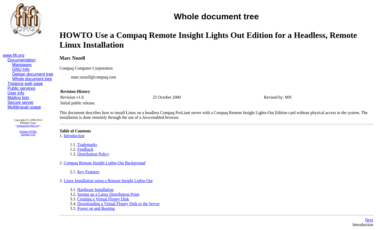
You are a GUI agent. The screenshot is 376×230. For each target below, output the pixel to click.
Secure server (21, 102)
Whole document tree (32, 79)
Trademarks (87, 144)
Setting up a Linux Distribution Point (108, 194)
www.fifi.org (13, 55)
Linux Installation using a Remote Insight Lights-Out (108, 180)
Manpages (22, 65)
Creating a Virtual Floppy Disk (103, 199)
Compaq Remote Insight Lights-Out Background (104, 163)
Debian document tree (32, 74)
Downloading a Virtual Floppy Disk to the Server (118, 203)
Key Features (88, 172)
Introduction (74, 135)
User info (16, 93)
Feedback (85, 149)
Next (369, 220)
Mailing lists (18, 98)
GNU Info (21, 69)
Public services (22, 88)
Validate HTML (28, 131)
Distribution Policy (93, 154)
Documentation (22, 60)
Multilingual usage (24, 107)
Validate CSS (28, 134)
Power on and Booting (96, 208)
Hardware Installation (95, 189)
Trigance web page (25, 83)
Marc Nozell (72, 58)
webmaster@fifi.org (27, 125)
